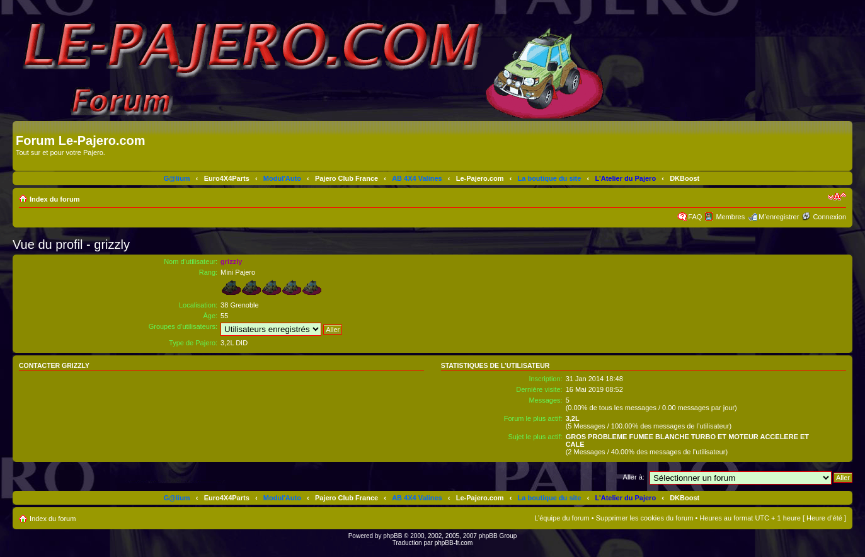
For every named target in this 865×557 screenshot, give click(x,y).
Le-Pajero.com (480, 178)
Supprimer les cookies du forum (645, 518)
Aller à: (633, 477)
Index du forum (54, 199)
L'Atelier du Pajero (625, 178)
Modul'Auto (282, 178)
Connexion (829, 217)
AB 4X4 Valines (417, 178)
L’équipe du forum (561, 518)
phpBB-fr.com (454, 542)
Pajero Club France (346, 178)
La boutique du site (549, 178)
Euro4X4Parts (226, 178)
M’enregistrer (779, 217)
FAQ (695, 217)
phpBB (392, 535)
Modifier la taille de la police (837, 196)
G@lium (177, 178)
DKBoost (684, 178)
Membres (730, 217)
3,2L (573, 418)
